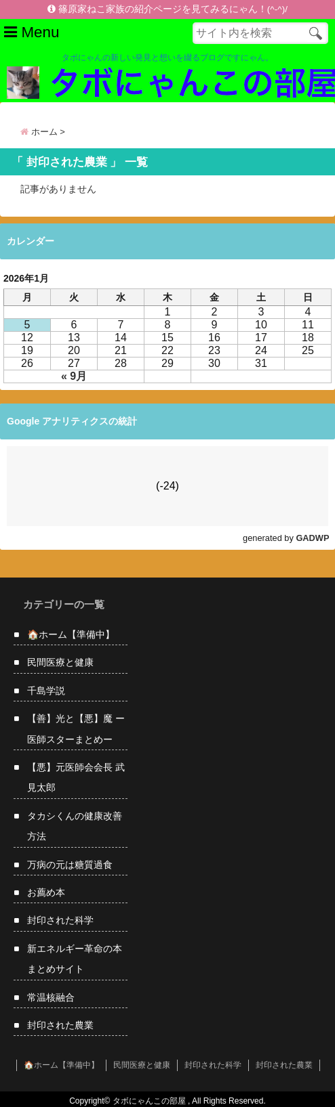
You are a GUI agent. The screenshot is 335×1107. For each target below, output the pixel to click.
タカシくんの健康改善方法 (74, 826)
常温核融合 (51, 997)
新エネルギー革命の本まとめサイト (74, 958)
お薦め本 (46, 892)
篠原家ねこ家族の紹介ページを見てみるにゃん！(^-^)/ (167, 9)
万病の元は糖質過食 (70, 864)
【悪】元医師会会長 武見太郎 (76, 777)
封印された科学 (60, 920)
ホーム (39, 132)
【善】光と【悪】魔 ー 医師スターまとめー (76, 728)
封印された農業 (60, 1025)
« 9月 (74, 376)
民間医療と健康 (60, 662)
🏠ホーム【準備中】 (71, 634)
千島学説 (46, 690)
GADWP (312, 538)
